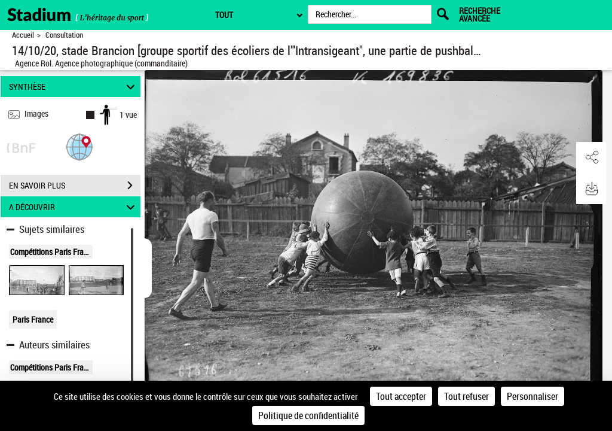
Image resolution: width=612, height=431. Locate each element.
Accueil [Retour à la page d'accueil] (23, 35)
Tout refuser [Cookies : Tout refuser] (466, 396)
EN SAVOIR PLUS (74, 185)
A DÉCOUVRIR (74, 206)
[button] (79, 146)
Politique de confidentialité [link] (308, 415)
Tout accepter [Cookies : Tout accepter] (401, 396)
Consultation (64, 35)
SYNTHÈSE (74, 86)
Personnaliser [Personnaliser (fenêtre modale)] (532, 396)
